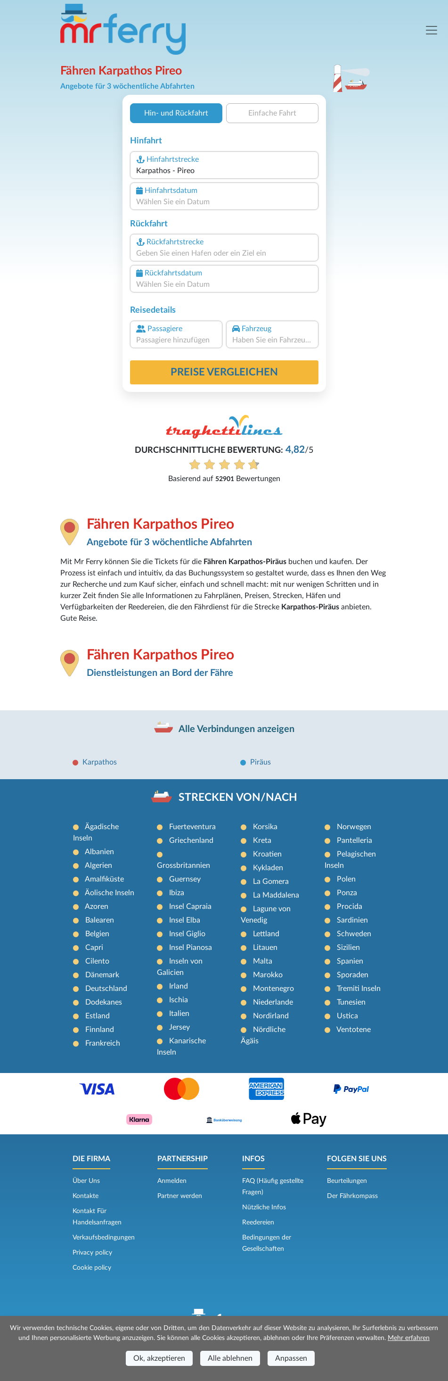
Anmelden (172, 1181)
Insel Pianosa (190, 947)
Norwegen (354, 827)
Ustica (347, 1016)
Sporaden (352, 975)
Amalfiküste (104, 879)
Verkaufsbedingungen (104, 1237)
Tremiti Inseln (359, 988)
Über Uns (86, 1181)
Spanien (350, 961)
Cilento (97, 961)
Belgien (97, 934)
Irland (178, 986)
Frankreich (102, 1043)
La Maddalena (276, 895)
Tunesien (351, 1002)
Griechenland (191, 840)
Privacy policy (92, 1252)
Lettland (266, 934)
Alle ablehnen (230, 1358)
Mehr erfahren (409, 1338)
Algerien (98, 865)
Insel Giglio (187, 934)
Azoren (96, 906)
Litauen (265, 947)
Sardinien (352, 920)
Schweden (354, 934)
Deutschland (106, 988)
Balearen (99, 920)
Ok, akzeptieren (159, 1358)
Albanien (99, 852)
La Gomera (271, 881)
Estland (97, 1016)
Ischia (178, 1000)
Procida (349, 906)
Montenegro (273, 988)
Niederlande (273, 1002)
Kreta (262, 840)
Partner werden (179, 1196)
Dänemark (102, 975)
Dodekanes (103, 1002)
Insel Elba (184, 920)
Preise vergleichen (224, 372)
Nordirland (271, 1016)
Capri (94, 947)
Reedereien (258, 1222)
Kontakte (85, 1196)
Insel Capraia (190, 906)
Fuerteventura (192, 827)
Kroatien (267, 854)
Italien (179, 1013)
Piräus (260, 762)
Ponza (347, 893)
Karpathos (99, 762)
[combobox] (223, 170)
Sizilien (348, 947)
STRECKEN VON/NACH (238, 797)
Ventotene (353, 1029)
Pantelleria (354, 840)
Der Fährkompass (352, 1196)
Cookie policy (92, 1268)
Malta (262, 961)
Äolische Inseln (109, 893)
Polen (346, 879)
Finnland (99, 1029)
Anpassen (291, 1358)
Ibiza (176, 893)
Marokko (268, 975)
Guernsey (185, 879)
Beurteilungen (347, 1181)
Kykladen (268, 868)
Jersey (179, 1027)
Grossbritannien (183, 865)
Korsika (265, 827)
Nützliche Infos (264, 1207)
